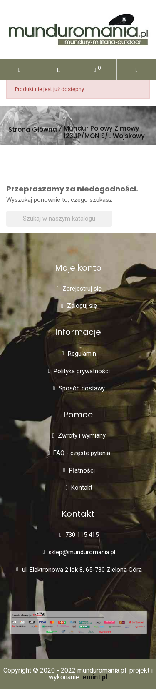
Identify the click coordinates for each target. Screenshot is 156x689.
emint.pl (94, 677)
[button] (58, 69)
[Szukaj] (59, 219)
